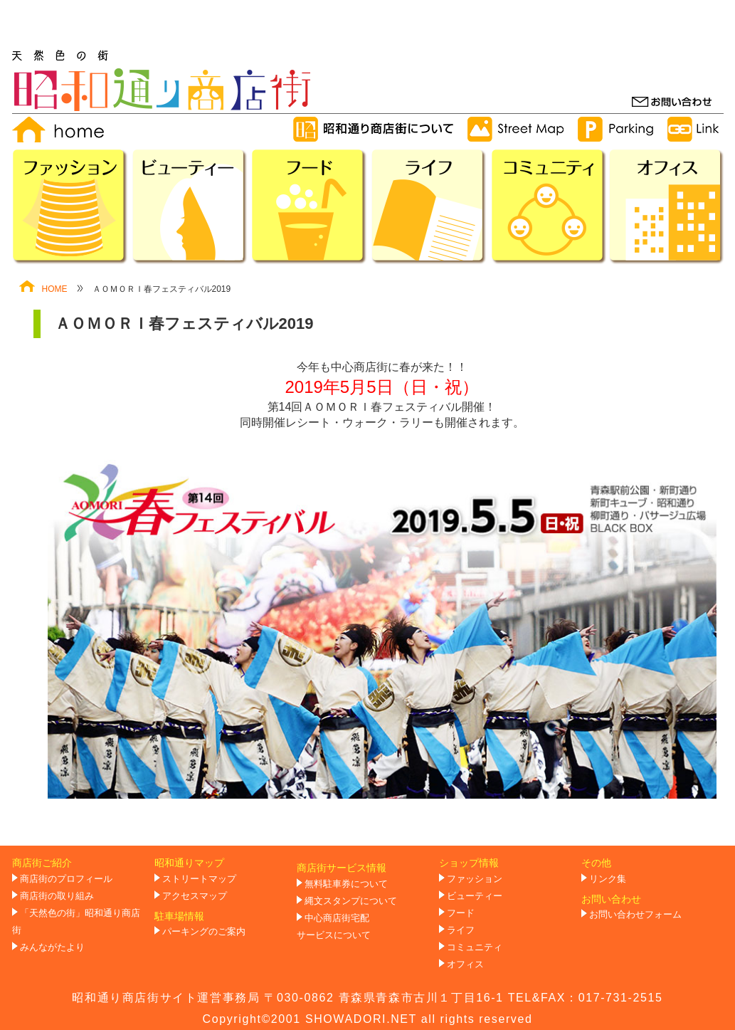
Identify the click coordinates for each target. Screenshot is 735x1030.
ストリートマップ (199, 879)
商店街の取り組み (57, 896)
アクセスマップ (194, 896)
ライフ (461, 930)
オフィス (465, 964)
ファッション (474, 879)
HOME (43, 289)
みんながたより (52, 947)
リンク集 (607, 879)
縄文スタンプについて (351, 901)
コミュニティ (474, 947)
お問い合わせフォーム (635, 915)
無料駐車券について (346, 884)
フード (461, 913)
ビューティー (474, 896)
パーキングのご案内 (203, 932)
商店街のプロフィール (66, 879)
